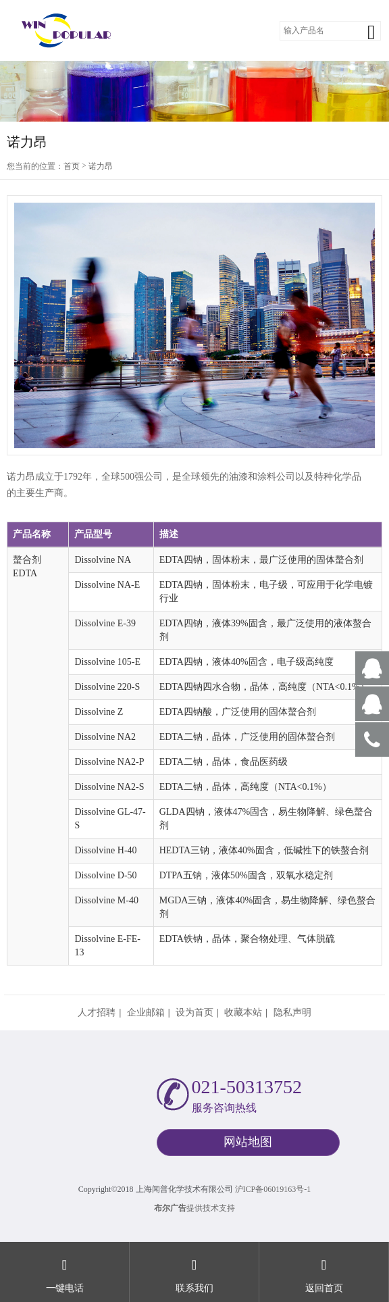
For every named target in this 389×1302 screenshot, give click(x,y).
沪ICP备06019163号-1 (273, 1189)
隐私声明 (292, 1012)
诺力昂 (100, 166)
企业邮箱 (146, 1012)
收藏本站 (243, 1012)
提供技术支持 (194, 1208)
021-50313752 (247, 1086)
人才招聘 (96, 1012)
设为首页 (194, 1012)
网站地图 (248, 1142)
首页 (71, 166)
